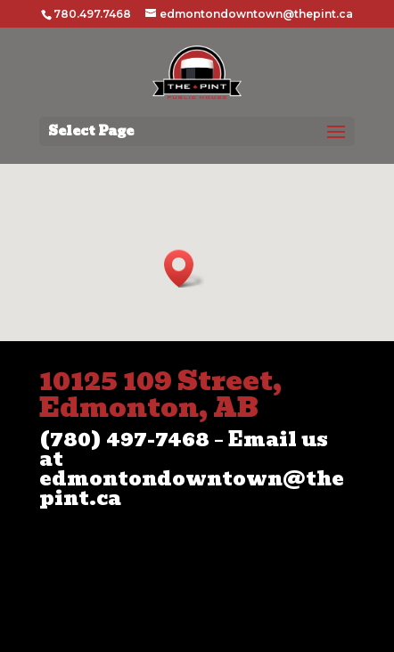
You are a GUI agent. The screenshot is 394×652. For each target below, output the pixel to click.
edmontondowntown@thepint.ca (191, 488)
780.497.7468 (92, 13)
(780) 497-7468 (124, 439)
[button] (184, 268)
